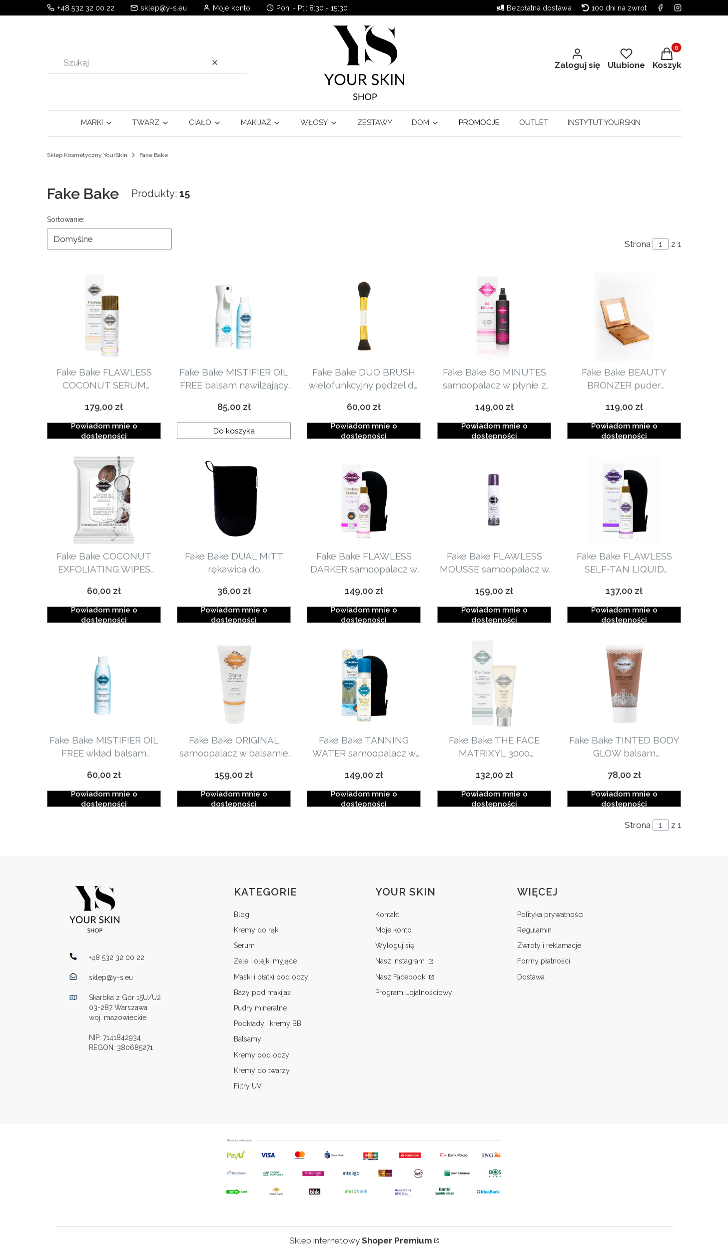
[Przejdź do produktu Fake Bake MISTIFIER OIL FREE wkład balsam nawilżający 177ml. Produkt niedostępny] (104, 684)
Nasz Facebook (401, 977)
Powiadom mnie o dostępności (103, 430)
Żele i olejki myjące (265, 961)
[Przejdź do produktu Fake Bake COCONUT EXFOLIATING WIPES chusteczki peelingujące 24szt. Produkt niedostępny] (104, 500)
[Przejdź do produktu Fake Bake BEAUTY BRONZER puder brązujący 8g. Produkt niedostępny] (624, 316)
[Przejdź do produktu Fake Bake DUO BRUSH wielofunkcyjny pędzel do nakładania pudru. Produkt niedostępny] (364, 316)
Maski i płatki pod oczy (271, 977)
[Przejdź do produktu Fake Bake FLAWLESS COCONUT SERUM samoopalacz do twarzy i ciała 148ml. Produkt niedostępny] (104, 316)
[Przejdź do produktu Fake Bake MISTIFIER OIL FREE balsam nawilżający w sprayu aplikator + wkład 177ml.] (234, 316)
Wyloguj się (394, 946)
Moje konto (393, 930)
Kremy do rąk (256, 930)
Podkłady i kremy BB (267, 1024)
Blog (241, 914)
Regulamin (534, 930)
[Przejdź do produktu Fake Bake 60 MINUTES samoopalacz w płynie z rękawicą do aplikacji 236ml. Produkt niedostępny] (494, 316)
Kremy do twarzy (262, 1070)
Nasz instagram (401, 961)
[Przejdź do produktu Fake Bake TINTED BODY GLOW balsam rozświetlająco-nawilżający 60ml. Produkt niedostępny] (624, 684)
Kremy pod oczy (261, 1055)
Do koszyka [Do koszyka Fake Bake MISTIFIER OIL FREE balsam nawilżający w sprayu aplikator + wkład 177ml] (234, 430)
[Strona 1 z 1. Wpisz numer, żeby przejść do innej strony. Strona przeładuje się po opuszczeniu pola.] (661, 244)
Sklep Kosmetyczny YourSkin (87, 155)
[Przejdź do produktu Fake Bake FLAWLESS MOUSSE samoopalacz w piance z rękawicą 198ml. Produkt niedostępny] (494, 500)
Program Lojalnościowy (413, 992)
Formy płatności (543, 961)
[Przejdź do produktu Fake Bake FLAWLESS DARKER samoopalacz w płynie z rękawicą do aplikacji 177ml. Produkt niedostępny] (364, 500)
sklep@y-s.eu (163, 8)
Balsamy (247, 1039)
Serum (244, 946)
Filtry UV (248, 1086)
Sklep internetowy (360, 1241)
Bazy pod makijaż (262, 992)
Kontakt (387, 914)
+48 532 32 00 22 (85, 8)
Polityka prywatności (550, 914)
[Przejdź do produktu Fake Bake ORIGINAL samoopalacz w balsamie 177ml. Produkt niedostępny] (234, 684)
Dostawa (531, 977)
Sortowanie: (65, 220)
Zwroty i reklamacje (549, 946)
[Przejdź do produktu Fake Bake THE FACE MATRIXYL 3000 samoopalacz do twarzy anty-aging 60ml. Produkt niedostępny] (494, 684)
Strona (638, 244)
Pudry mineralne (260, 1008)
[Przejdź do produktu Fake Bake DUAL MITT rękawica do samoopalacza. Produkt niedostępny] (234, 500)
